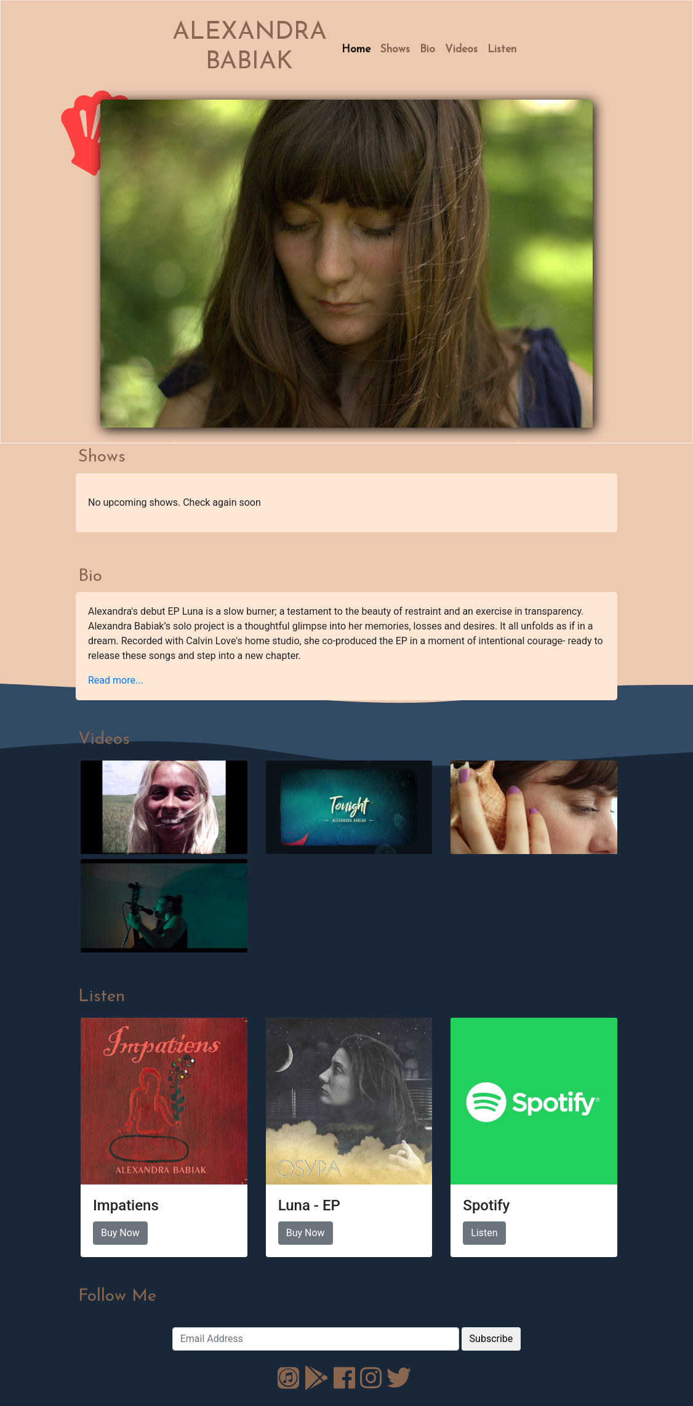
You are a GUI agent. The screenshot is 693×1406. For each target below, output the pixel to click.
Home (356, 49)
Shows (395, 49)
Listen (501, 49)
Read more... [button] (115, 680)
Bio (427, 49)
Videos (461, 49)
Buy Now (120, 1233)
